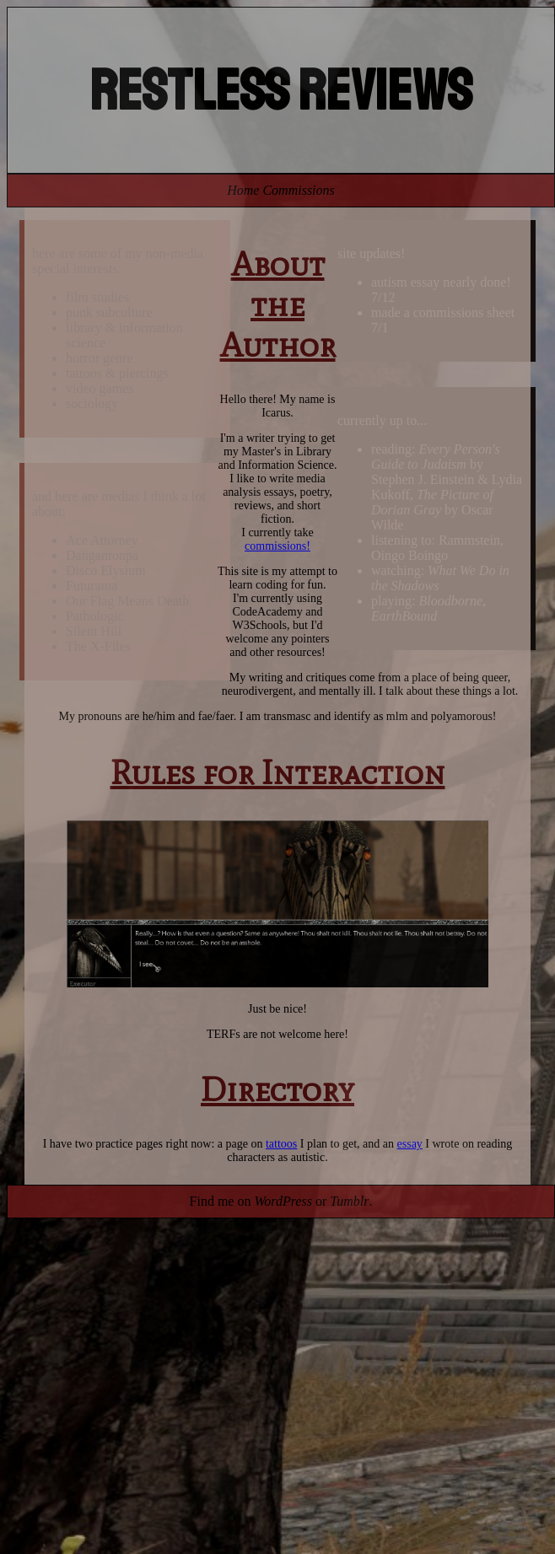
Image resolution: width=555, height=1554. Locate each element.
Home (243, 190)
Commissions (298, 190)
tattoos (281, 1143)
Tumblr (349, 1201)
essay (410, 1143)
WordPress (282, 1201)
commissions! (277, 546)
